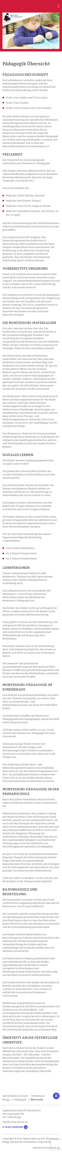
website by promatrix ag (46, 1147)
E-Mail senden (12, 1127)
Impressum (44, 1142)
